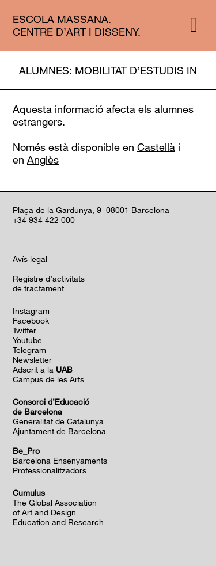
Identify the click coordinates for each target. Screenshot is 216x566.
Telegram (29, 350)
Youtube (27, 340)
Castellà (156, 146)
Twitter (24, 330)
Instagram (31, 311)
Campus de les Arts (48, 379)
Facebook (31, 320)
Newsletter (32, 359)
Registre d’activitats (49, 278)
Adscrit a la (43, 369)
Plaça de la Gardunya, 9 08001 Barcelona (91, 210)
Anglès (43, 159)
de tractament (38, 288)
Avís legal (30, 259)
